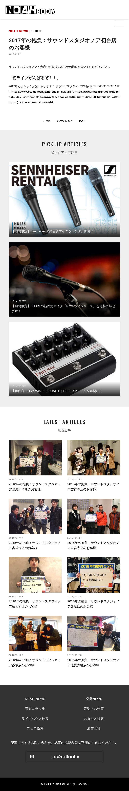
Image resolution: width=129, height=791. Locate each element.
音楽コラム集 (35, 709)
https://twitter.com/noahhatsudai (31, 102)
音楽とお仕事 (94, 709)
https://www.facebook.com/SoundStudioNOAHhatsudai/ (72, 97)
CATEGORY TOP (64, 121)
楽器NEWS (94, 699)
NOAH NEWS (35, 699)
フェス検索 (35, 728)
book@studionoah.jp (65, 756)
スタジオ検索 (94, 719)
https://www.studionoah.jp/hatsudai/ (36, 91)
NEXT (82, 121)
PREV (47, 121)
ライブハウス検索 (35, 719)
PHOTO (37, 31)
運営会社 (94, 728)
